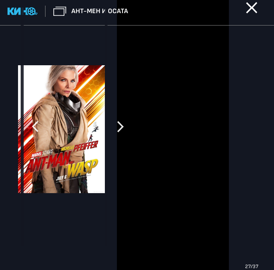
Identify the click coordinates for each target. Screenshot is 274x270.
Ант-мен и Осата (99, 11)
